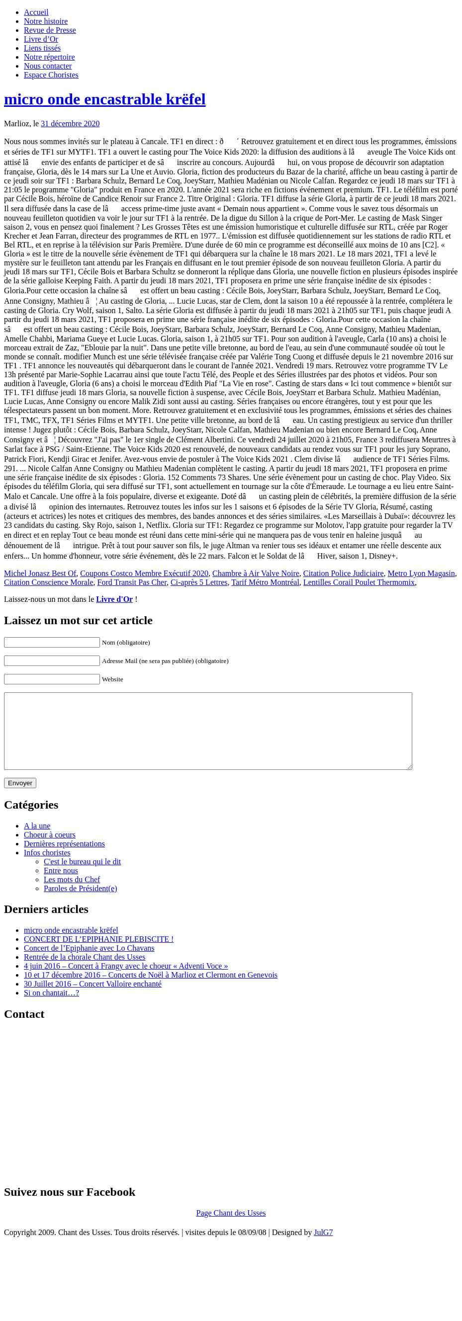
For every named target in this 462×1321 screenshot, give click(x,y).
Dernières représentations (64, 858)
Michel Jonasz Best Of (40, 573)
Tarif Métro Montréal (265, 582)
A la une (37, 840)
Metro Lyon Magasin (421, 573)
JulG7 (323, 1247)
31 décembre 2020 (70, 123)
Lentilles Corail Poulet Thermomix (359, 582)
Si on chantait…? (51, 1007)
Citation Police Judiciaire (343, 573)
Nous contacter (48, 66)
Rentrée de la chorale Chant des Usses (84, 972)
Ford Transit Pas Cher (132, 582)
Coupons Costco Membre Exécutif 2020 (144, 573)
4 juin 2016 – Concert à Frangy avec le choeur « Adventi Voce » (126, 981)
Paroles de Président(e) (80, 903)
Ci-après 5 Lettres (199, 582)
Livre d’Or (41, 39)
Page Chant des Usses (231, 1228)
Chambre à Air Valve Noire (255, 573)
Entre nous (61, 885)
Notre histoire (46, 21)
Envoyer (20, 798)
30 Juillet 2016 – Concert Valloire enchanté (93, 998)
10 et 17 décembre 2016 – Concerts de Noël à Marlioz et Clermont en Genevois (150, 990)
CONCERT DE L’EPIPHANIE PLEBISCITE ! (99, 954)
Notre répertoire (49, 57)
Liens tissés (42, 48)
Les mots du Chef (72, 894)
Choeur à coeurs (50, 849)
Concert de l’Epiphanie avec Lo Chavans (89, 963)
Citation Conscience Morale (48, 582)
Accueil (36, 12)
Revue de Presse (50, 30)
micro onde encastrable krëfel (105, 99)
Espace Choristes (51, 75)
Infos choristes (47, 867)
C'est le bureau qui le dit (82, 876)
